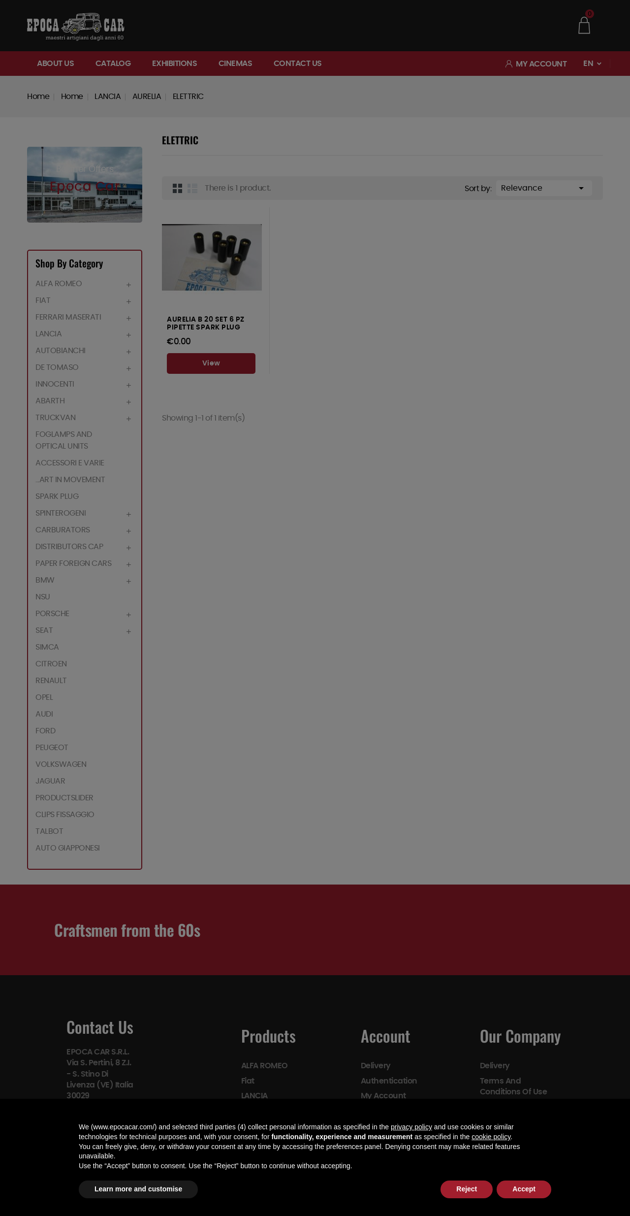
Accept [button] (524, 1189)
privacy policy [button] (411, 1127)
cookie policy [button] (491, 1137)
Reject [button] (466, 1189)
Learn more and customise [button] (138, 1189)
